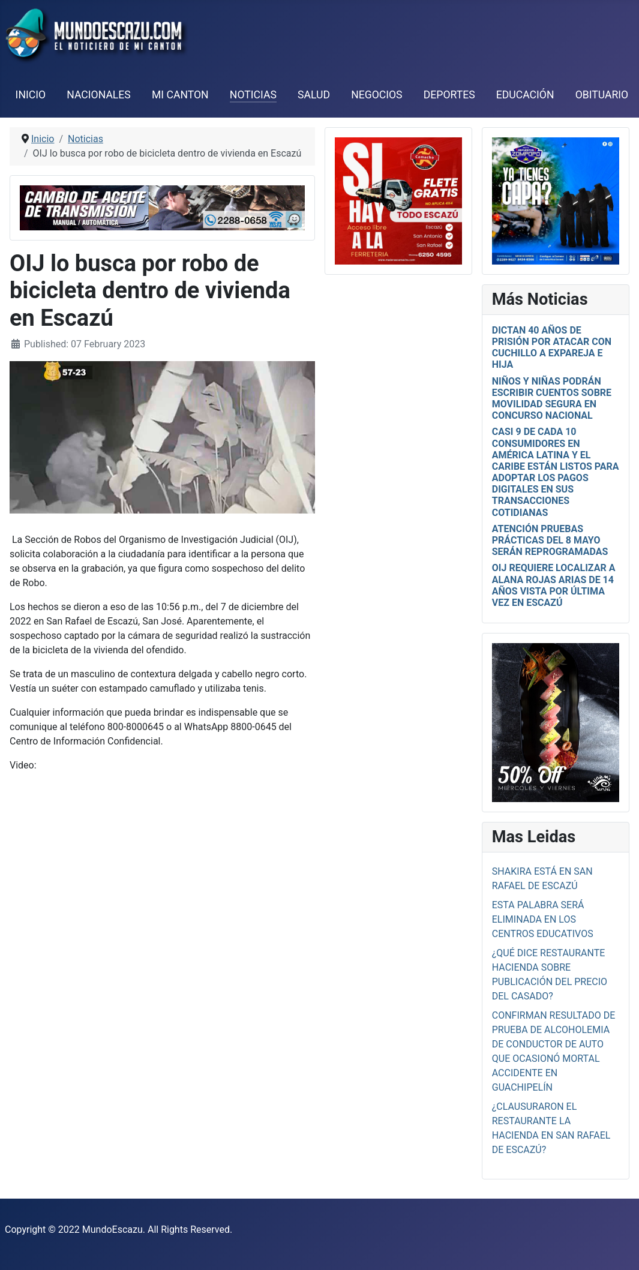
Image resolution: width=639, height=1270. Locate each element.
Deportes (449, 95)
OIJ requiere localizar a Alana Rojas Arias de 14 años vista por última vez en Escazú (554, 585)
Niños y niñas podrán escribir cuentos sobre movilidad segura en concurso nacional (551, 399)
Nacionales (99, 95)
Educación (525, 95)
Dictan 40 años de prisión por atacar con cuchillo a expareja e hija (551, 348)
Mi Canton (180, 95)
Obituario (602, 95)
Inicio (31, 95)
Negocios (376, 95)
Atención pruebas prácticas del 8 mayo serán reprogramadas (550, 540)
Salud (314, 95)
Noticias (253, 95)
